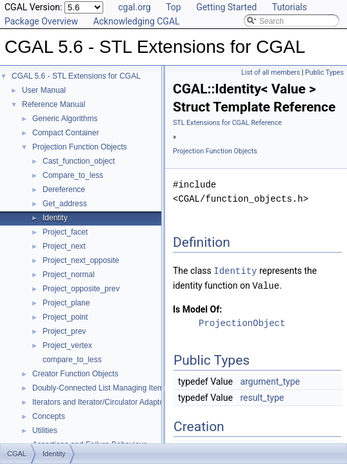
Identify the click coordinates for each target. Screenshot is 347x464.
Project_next (64, 246)
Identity (55, 217)
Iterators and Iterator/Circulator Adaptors (101, 402)
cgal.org (134, 7)
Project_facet (65, 232)
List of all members (270, 72)
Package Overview (41, 21)
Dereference (64, 189)
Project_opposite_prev (81, 288)
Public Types (324, 72)
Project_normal (69, 274)
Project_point (65, 317)
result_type (262, 396)
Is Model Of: (197, 308)
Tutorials (289, 7)
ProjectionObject (242, 322)
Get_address (65, 203)
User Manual (44, 90)
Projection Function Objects (79, 146)
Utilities (44, 430)
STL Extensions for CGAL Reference (227, 123)
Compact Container (65, 132)
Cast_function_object (79, 161)
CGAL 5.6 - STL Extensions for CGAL (76, 76)
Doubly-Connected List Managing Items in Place (114, 387)
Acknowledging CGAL (136, 21)
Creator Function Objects (75, 373)
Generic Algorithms (64, 118)
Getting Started (226, 7)
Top (173, 7)
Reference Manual (53, 104)
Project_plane (66, 302)
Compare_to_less (73, 175)
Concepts (48, 416)
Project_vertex (67, 345)
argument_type (270, 380)
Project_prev (64, 331)
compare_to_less (72, 359)
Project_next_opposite (81, 260)
